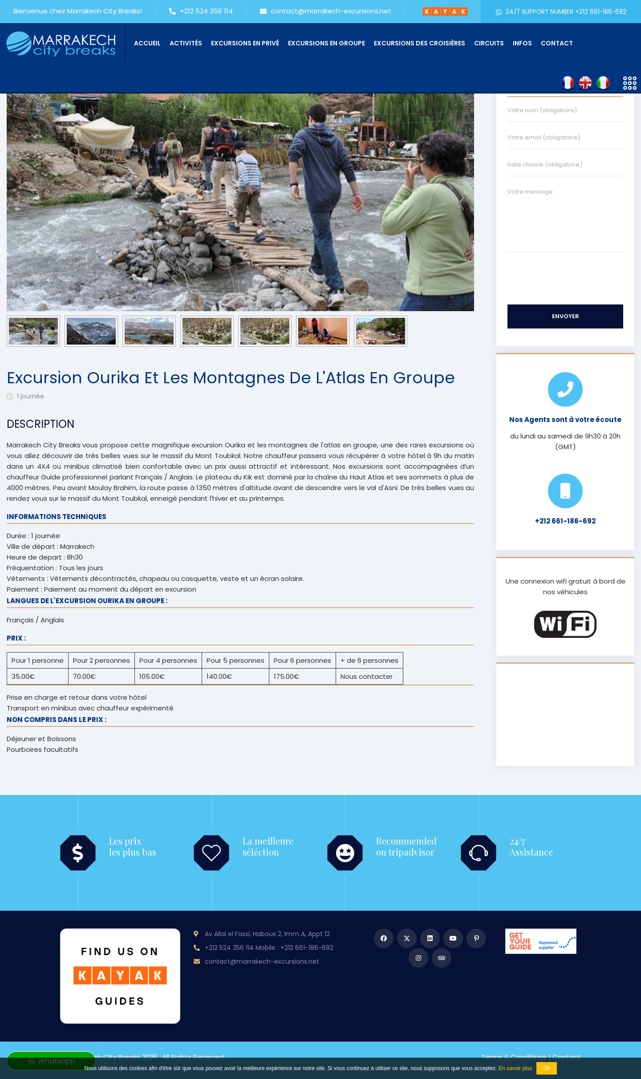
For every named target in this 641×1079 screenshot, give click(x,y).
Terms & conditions (514, 1057)
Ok (546, 1068)
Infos (522, 43)
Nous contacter (367, 676)
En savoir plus (515, 1068)
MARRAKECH (565, 714)
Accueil (147, 43)
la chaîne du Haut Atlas (346, 477)
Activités (186, 43)
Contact (557, 43)
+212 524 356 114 (201, 11)
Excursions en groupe (326, 43)
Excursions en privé (245, 43)
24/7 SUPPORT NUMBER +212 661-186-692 (560, 12)
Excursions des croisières (419, 43)
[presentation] (31, 187)
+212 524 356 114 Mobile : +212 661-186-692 (269, 947)
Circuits (489, 43)
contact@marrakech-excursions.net (325, 11)
